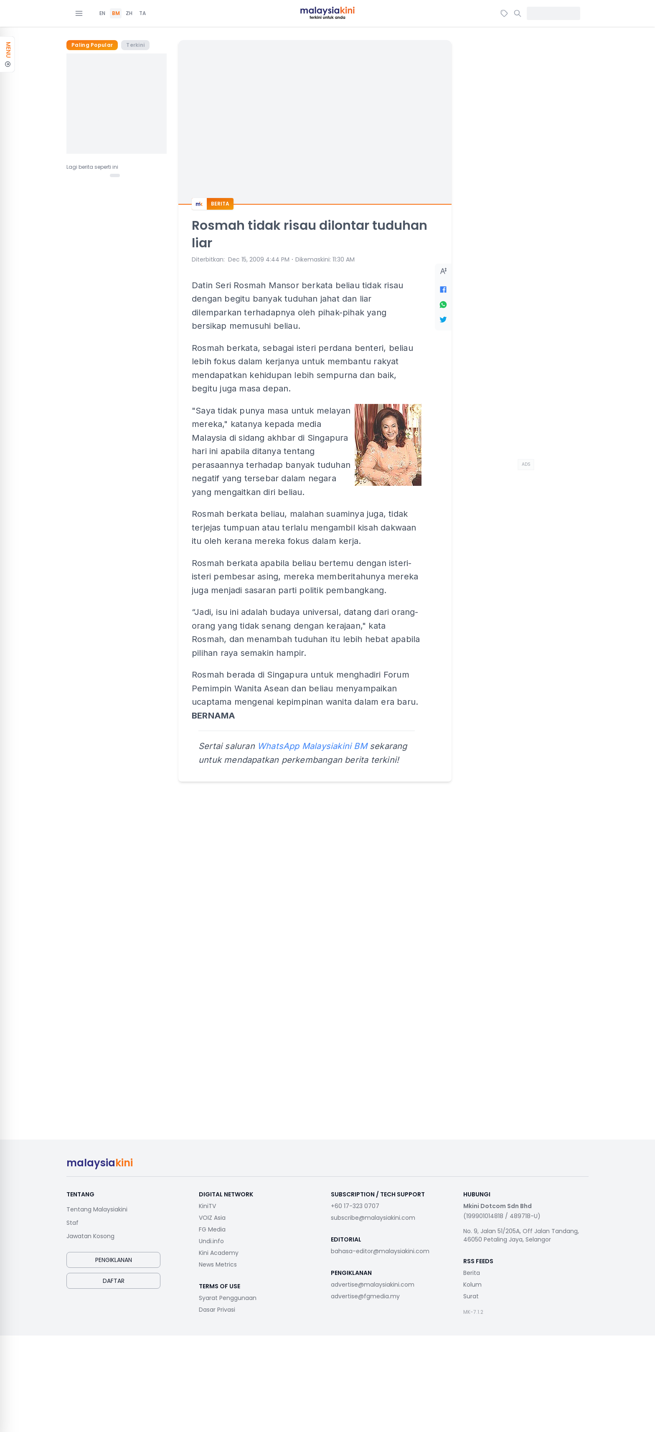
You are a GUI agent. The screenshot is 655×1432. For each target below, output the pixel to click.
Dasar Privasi (217, 1309)
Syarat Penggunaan (227, 1298)
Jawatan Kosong (90, 1236)
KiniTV (207, 1206)
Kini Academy (219, 1253)
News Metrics (218, 1264)
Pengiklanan (113, 1260)
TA (142, 13)
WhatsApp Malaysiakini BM (312, 746)
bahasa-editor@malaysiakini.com (380, 1251)
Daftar (113, 1281)
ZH (129, 13)
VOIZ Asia (212, 1218)
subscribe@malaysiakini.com (373, 1218)
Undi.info (211, 1241)
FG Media (212, 1229)
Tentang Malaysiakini (96, 1209)
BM (116, 13)
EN (102, 13)
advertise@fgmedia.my (365, 1296)
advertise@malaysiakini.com (372, 1284)
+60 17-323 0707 (355, 1206)
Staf (72, 1223)
